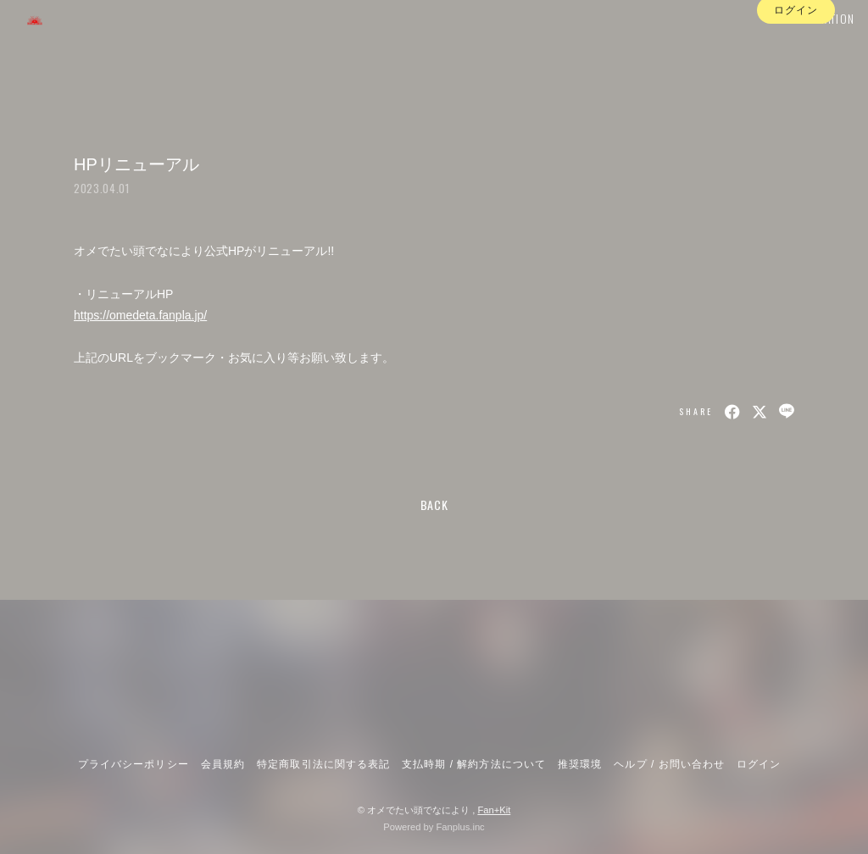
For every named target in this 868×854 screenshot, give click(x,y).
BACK (434, 504)
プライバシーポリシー (133, 764)
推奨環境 (580, 764)
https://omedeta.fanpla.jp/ (140, 315)
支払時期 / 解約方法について (474, 764)
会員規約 (223, 764)
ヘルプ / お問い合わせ (669, 764)
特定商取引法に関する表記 (323, 764)
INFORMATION (799, 48)
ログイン (796, 79)
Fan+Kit (493, 810)
